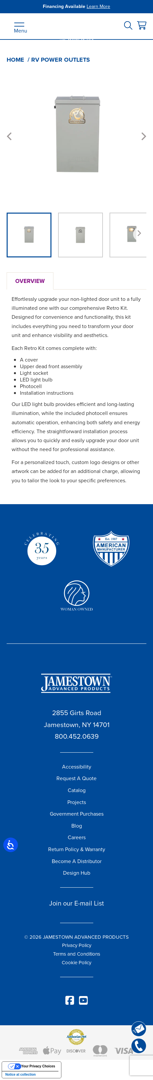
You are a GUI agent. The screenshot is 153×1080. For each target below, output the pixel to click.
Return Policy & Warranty (76, 849)
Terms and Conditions (76, 954)
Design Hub (76, 873)
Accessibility (76, 767)
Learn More (98, 6)
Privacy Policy (76, 945)
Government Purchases (77, 814)
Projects (76, 802)
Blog (76, 826)
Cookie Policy (76, 962)
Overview (30, 281)
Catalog (77, 790)
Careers (77, 837)
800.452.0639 (77, 736)
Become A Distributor (77, 861)
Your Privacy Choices (38, 1066)
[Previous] (10, 136)
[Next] (143, 136)
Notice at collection (20, 1074)
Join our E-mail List (76, 903)
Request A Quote (76, 778)
